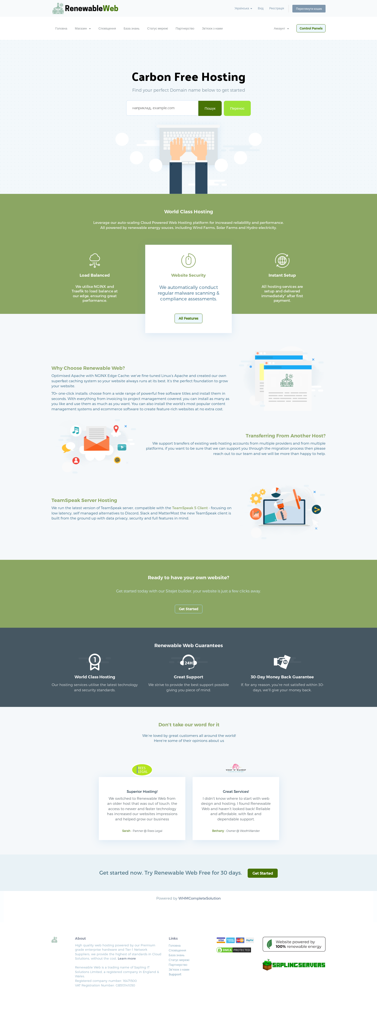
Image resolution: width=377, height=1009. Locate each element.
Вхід (261, 8)
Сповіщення (107, 28)
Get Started (188, 609)
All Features (188, 318)
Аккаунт (281, 28)
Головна (61, 28)
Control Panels (311, 28)
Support (175, 974)
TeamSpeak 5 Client (190, 508)
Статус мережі (157, 28)
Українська (243, 8)
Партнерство (185, 28)
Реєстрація (276, 8)
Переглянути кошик (309, 8)
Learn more (127, 958)
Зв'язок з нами (212, 28)
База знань (131, 28)
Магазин (83, 28)
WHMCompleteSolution (199, 898)
